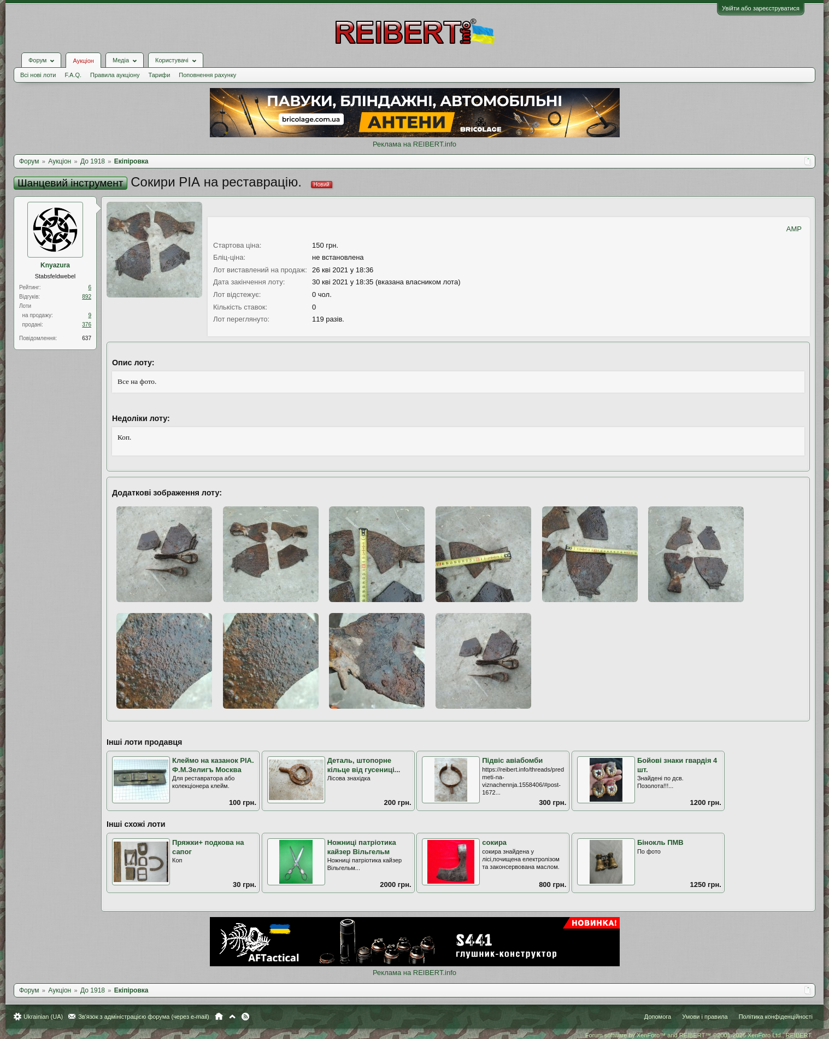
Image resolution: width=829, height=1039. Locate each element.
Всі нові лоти (38, 75)
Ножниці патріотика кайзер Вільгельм (361, 847)
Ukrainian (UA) (43, 1016)
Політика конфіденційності (776, 1016)
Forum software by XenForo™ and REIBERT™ (699, 1035)
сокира (494, 842)
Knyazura (55, 265)
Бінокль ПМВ (660, 842)
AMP (794, 229)
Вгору (232, 1016)
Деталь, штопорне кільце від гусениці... (364, 765)
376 (86, 325)
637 (86, 338)
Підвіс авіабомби (512, 760)
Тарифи (159, 75)
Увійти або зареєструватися (760, 8)
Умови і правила (704, 1016)
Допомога (657, 1016)
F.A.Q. (72, 75)
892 (86, 297)
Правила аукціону (114, 75)
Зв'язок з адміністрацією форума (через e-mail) (143, 1016)
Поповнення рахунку (207, 75)
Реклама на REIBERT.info (414, 144)
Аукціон (83, 60)
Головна (219, 1016)
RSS (245, 1016)
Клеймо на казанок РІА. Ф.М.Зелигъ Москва (213, 765)
